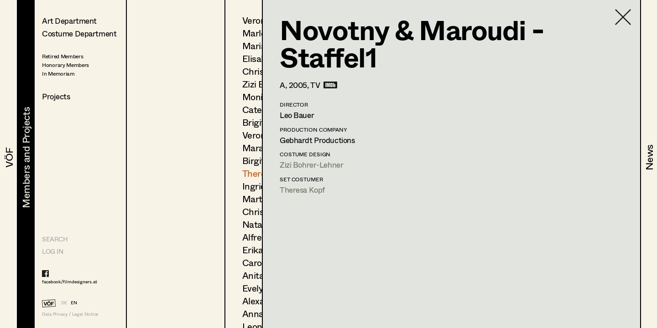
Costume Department (79, 33)
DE (64, 302)
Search (55, 239)
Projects (56, 96)
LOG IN (52, 251)
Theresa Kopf (302, 190)
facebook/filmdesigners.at (69, 281)
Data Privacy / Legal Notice (70, 314)
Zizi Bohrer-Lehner (311, 165)
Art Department (69, 21)
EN (74, 302)
